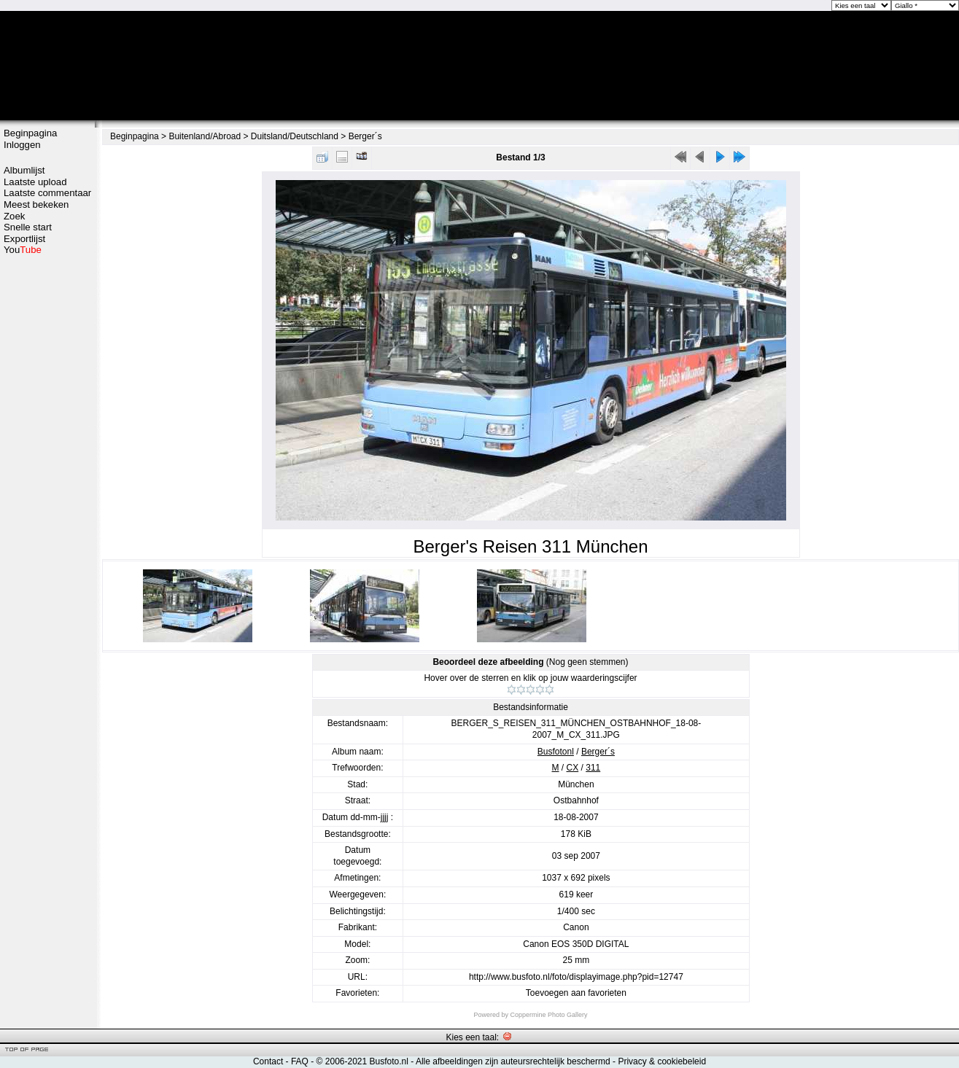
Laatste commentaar (47, 192)
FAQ (299, 1061)
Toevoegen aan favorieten (576, 993)
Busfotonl (555, 752)
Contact (268, 1061)
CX (573, 768)
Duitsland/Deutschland (294, 136)
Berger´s (365, 136)
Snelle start (28, 227)
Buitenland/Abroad (204, 136)
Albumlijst (24, 170)
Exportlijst (24, 238)
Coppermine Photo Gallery (548, 1014)
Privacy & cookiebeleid (662, 1061)
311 (593, 768)
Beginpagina (30, 133)
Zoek (14, 216)
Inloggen (22, 144)
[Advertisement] (47, 486)
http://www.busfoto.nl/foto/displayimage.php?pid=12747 (576, 977)
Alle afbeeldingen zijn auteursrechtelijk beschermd (513, 1061)
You (23, 249)
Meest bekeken (36, 204)
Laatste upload (35, 181)
